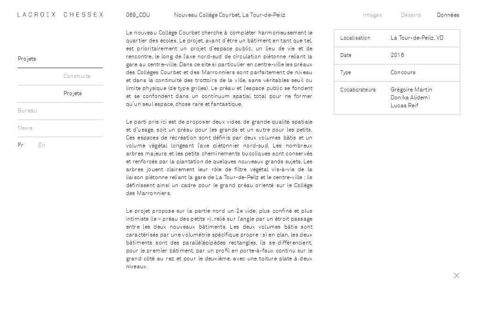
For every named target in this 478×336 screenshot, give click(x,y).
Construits (77, 76)
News (25, 128)
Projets (27, 59)
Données (448, 15)
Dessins (411, 15)
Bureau (27, 111)
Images (372, 15)
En (41, 145)
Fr (21, 145)
